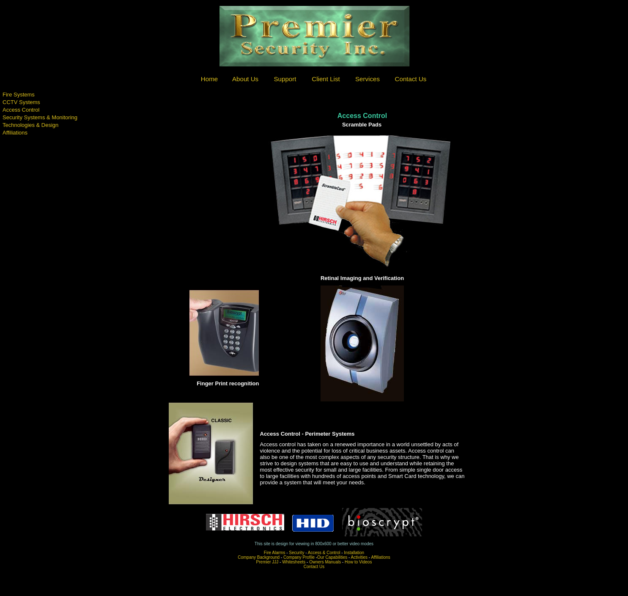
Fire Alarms (274, 552)
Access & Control (324, 552)
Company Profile (299, 557)
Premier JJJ (267, 562)
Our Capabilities (332, 557)
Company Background (259, 557)
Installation (354, 552)
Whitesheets (293, 562)
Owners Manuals (325, 562)
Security (296, 552)
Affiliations (380, 557)
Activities (359, 557)
